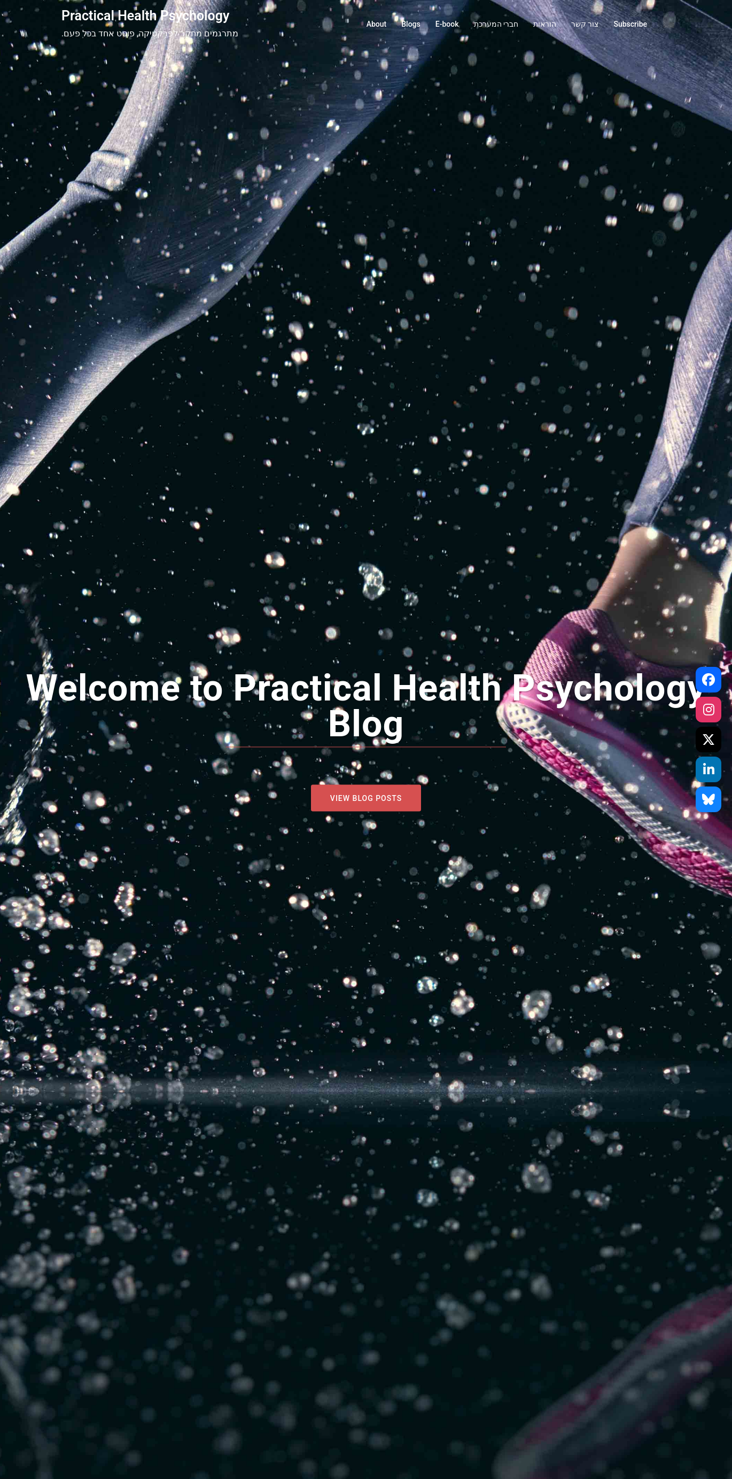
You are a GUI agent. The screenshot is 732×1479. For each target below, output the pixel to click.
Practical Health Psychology (145, 16)
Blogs (410, 24)
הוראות (544, 24)
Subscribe (630, 24)
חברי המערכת (496, 24)
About (377, 24)
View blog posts (366, 798)
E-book (447, 24)
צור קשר (584, 24)
